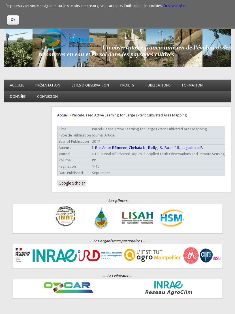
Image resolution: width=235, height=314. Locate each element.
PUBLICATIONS (158, 85)
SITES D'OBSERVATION (90, 85)
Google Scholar (72, 183)
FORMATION (192, 85)
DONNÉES (18, 96)
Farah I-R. (172, 148)
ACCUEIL (17, 85)
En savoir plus (174, 6)
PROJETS (127, 85)
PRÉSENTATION (47, 85)
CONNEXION (47, 96)
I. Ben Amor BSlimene (109, 148)
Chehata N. (137, 148)
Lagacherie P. (192, 148)
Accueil (63, 115)
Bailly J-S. (155, 148)
